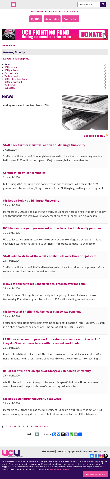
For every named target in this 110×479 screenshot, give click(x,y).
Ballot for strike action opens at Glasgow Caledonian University (47, 371)
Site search (48, 451)
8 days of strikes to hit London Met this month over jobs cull (44, 284)
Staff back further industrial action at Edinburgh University (44, 145)
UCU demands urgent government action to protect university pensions (52, 228)
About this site (58, 11)
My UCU (36, 19)
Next (38, 426)
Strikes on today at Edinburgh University (31, 200)
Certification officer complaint (24, 173)
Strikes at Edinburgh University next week (32, 399)
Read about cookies (59, 469)
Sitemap (74, 11)
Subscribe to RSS (94, 135)
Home (5, 45)
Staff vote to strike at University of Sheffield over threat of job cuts (49, 256)
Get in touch (101, 451)
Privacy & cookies (39, 11)
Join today (52, 19)
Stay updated (73, 451)
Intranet (87, 451)
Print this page (37, 434)
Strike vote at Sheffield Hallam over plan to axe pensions (42, 311)
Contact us (70, 19)
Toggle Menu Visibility (14, 5)
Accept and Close (94, 474)
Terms (59, 451)
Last (45, 426)
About (13, 45)
